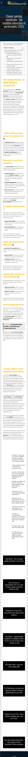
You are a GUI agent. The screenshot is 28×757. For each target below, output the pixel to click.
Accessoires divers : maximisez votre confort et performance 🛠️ (15, 68)
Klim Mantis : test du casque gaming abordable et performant (18, 483)
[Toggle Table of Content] (21, 48)
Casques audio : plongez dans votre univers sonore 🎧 (14, 65)
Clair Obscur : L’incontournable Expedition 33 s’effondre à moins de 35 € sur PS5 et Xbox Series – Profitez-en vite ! (18, 508)
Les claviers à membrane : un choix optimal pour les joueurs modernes (14, 73)
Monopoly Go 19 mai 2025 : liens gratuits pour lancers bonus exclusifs (18, 498)
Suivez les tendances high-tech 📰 (14, 71)
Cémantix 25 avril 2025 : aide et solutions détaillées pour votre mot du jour (14, 706)
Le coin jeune (9, 43)
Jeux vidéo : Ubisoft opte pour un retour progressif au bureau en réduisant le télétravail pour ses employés (18, 466)
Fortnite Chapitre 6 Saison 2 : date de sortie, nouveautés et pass (18, 457)
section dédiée (11, 310)
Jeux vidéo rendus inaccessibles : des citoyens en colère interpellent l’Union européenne (14, 732)
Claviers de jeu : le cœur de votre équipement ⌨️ (14, 59)
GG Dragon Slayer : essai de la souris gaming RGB (18, 517)
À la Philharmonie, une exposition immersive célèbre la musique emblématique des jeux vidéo (17, 526)
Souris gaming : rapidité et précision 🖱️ (15, 62)
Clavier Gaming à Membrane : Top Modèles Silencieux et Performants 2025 (14, 51)
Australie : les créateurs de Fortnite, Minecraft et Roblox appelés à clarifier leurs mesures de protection (18, 475)
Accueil (4, 43)
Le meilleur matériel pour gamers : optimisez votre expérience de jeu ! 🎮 (14, 55)
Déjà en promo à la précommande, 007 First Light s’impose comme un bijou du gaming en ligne (18, 491)
